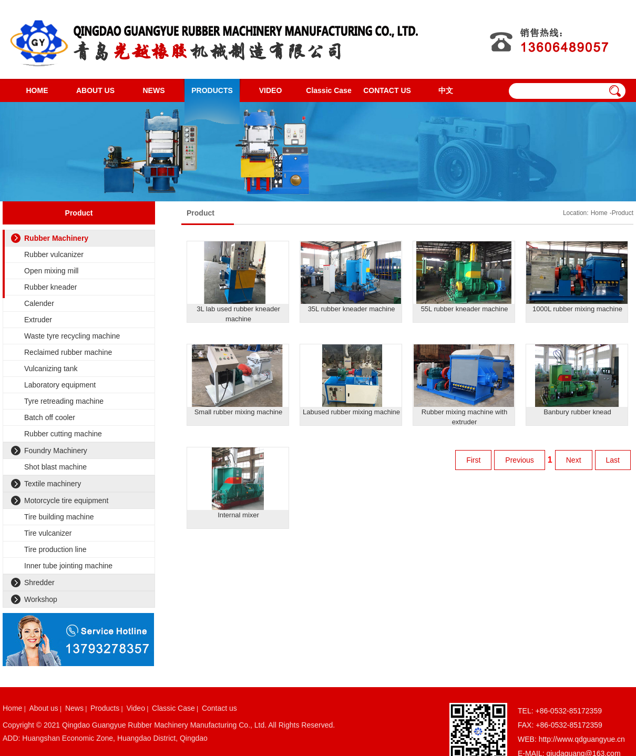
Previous (519, 460)
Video (135, 708)
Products (104, 708)
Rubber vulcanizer (54, 254)
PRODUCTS (212, 90)
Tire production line (55, 549)
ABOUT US (95, 90)
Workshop (40, 599)
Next (573, 460)
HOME (37, 90)
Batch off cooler (49, 417)
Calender (39, 303)
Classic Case (328, 90)
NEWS (154, 90)
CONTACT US (387, 90)
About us (43, 708)
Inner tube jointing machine (68, 565)
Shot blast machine (55, 467)
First (473, 460)
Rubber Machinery (56, 238)
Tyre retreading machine (64, 401)
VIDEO (270, 90)
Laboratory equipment (60, 385)
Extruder (38, 319)
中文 (445, 90)
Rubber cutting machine (63, 434)
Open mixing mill (51, 271)
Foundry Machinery (55, 450)
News (74, 708)
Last (613, 460)
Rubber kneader (50, 287)
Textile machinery (52, 483)
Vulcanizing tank (50, 368)
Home (599, 213)
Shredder (39, 582)
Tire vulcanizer (48, 533)
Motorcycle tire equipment (66, 500)
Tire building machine (59, 517)
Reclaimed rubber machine (68, 352)
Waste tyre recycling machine (72, 336)
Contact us (219, 708)
